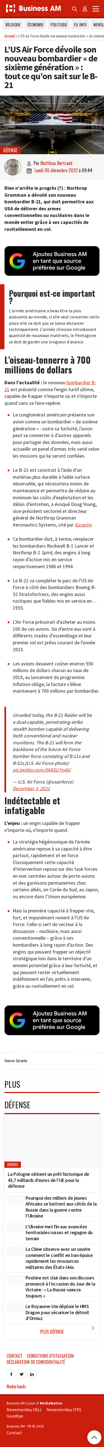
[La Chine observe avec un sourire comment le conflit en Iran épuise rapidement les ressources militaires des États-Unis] (15, 1251)
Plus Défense (68, 1330)
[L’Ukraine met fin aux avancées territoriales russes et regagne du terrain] (15, 1228)
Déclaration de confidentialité (36, 1362)
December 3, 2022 (31, 788)
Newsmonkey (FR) (64, 1409)
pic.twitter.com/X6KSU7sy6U (42, 770)
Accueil (9, 36)
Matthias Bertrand (56, 163)
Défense (10, 150)
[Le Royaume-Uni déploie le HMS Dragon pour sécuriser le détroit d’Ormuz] (15, 1308)
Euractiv (83, 525)
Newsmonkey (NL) (24, 1409)
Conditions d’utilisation (50, 1356)
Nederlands (16, 1386)
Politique (58, 25)
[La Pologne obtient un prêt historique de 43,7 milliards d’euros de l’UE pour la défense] (52, 1141)
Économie (35, 25)
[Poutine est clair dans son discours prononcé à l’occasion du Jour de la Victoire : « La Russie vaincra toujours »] (15, 1279)
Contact (14, 1356)
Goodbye (15, 1416)
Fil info (80, 25)
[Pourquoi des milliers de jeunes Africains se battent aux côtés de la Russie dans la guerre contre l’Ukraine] (15, 1199)
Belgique (13, 25)
